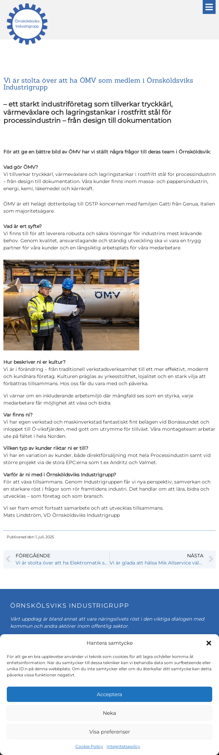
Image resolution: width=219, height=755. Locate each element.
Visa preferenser (109, 731)
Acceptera (109, 694)
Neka (109, 713)
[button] (208, 643)
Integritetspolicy (123, 746)
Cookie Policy (89, 746)
